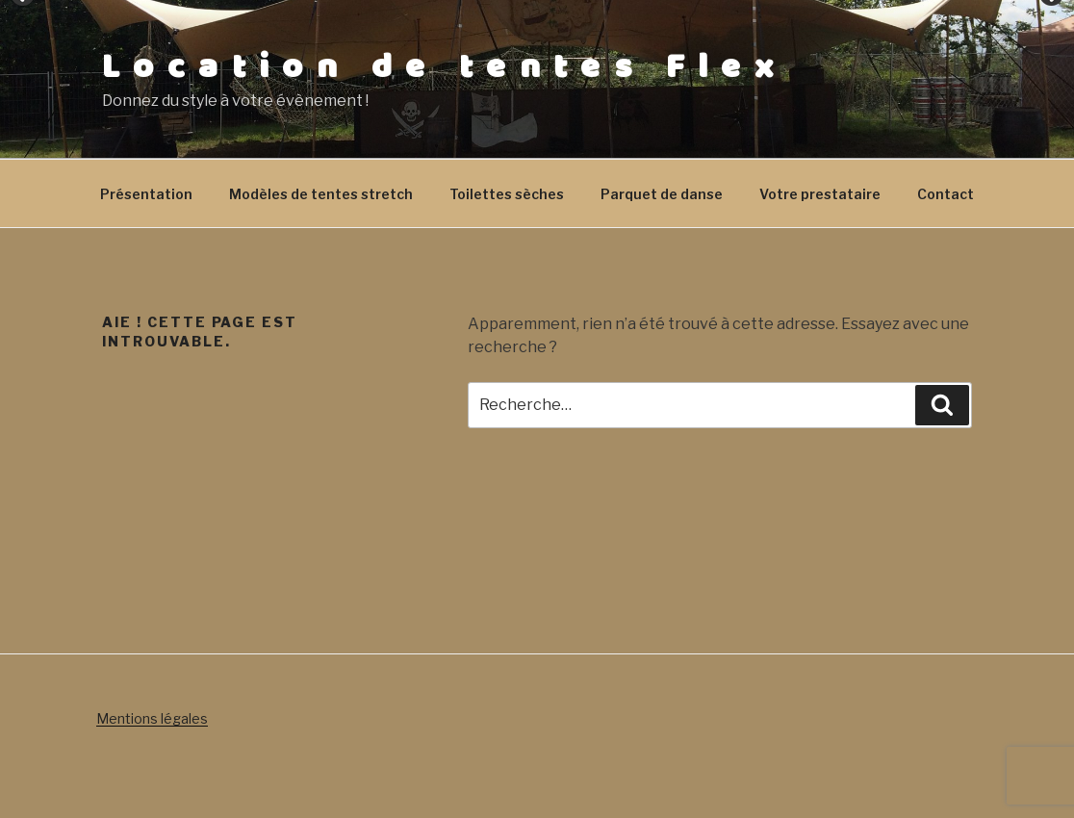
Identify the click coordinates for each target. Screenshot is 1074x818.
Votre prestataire (820, 194)
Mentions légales (152, 718)
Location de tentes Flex (444, 67)
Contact (945, 194)
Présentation (146, 194)
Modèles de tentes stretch (321, 194)
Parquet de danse (662, 194)
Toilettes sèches (506, 194)
